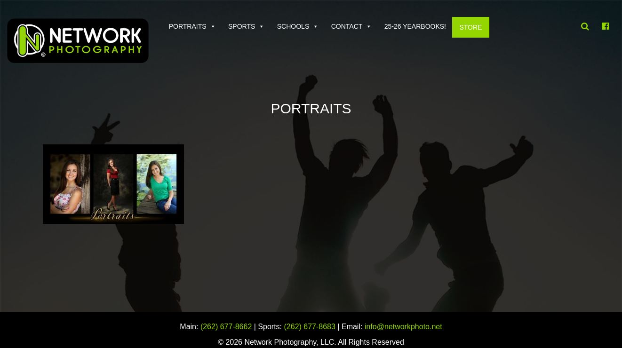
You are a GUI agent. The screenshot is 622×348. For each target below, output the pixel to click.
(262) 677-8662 (226, 327)
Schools (293, 26)
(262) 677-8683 (309, 327)
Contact (347, 26)
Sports (241, 26)
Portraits (188, 26)
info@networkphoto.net (403, 327)
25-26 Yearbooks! (415, 26)
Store (470, 27)
